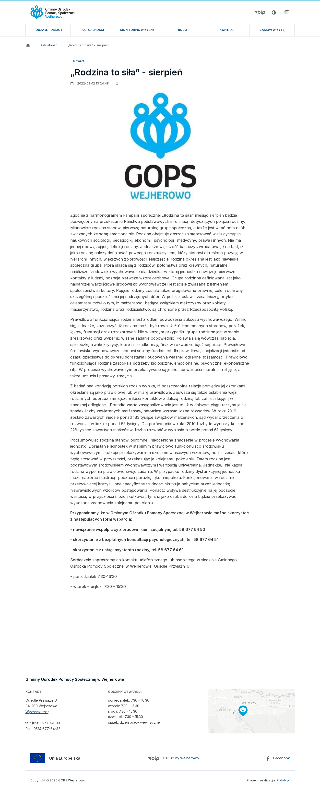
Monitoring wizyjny (137, 30)
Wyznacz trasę (37, 712)
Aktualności (93, 30)
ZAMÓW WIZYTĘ (272, 30)
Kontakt (227, 30)
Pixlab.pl (283, 780)
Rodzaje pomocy (48, 30)
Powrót (78, 61)
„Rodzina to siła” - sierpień (88, 45)
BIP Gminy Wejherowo (181, 758)
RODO (182, 30)
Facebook (281, 758)
